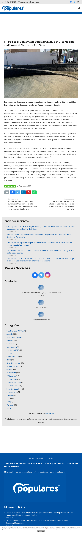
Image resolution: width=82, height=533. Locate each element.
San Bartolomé (12, 385)
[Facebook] (71, 2)
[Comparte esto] (12, 192)
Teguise (10, 395)
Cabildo (9, 344)
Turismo (10, 405)
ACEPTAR (41, 531)
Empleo (9, 353)
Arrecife (10, 334)
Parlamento (11, 373)
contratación (12, 347)
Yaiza (9, 408)
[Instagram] (78, 2)
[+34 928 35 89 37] (41, 302)
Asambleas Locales (14, 337)
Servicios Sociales (13, 389)
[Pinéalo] (28, 192)
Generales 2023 (13, 356)
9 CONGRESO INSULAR (16, 331)
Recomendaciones (14, 382)
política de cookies (50, 529)
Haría (9, 360)
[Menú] (74, 8)
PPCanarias (11, 376)
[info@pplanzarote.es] (41, 314)
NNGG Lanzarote (13, 363)
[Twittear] (17, 192)
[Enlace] (13, 8)
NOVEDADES (12, 366)
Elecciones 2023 (13, 350)
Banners (10, 340)
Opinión (10, 369)
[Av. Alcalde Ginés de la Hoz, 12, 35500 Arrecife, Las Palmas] (41, 287)
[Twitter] (74, 2)
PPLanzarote (12, 379)
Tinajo (9, 402)
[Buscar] (79, 8)
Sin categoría (12, 392)
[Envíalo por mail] (6, 192)
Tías (8, 398)
